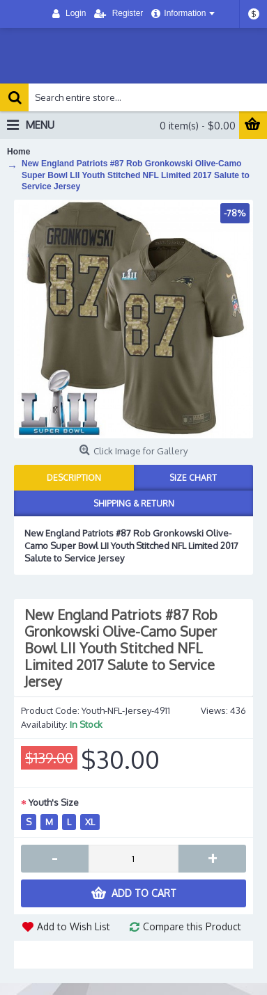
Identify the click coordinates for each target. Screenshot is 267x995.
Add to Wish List (73, 926)
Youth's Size (54, 802)
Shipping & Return (133, 503)
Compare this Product (192, 926)
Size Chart (193, 477)
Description (74, 477)
